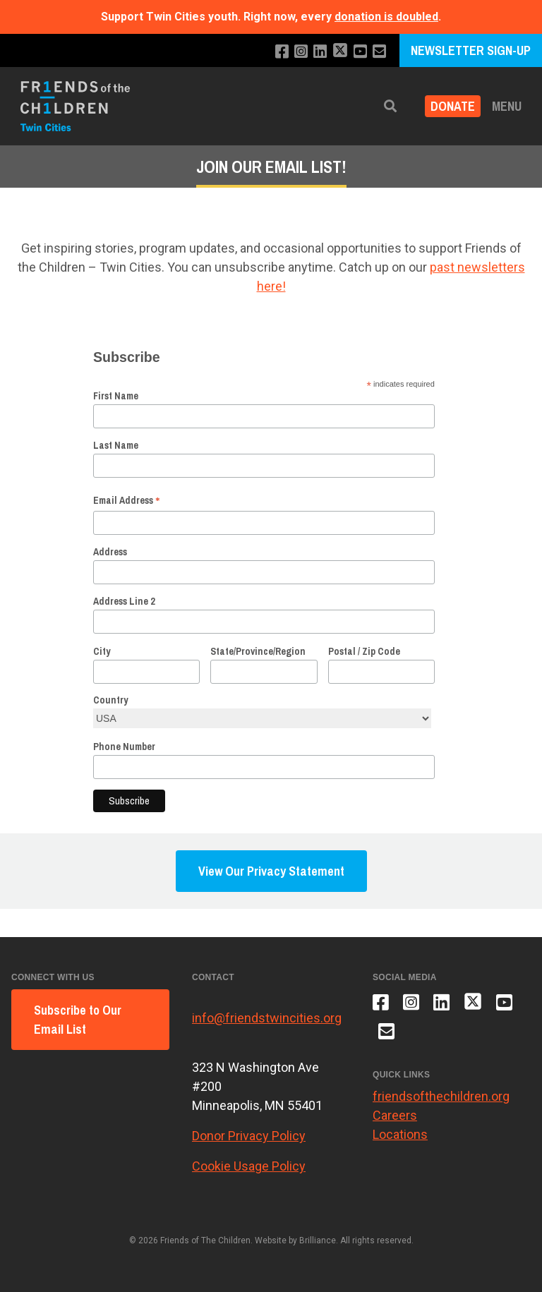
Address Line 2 (124, 601)
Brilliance (317, 1240)
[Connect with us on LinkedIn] (320, 52)
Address (110, 551)
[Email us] (379, 52)
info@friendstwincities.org (267, 1017)
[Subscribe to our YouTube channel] (360, 52)
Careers (395, 1115)
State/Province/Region (258, 651)
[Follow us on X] (340, 52)
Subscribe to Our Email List (77, 1019)
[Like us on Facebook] (282, 52)
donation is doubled (386, 16)
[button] (390, 106)
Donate (452, 106)
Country (110, 700)
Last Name (115, 445)
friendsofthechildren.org (441, 1096)
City (101, 651)
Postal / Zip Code (364, 651)
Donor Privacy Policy (249, 1135)
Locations (400, 1134)
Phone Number (124, 746)
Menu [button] (507, 106)
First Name (115, 396)
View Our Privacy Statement (271, 871)
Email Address (126, 500)
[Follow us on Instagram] (301, 52)
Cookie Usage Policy (249, 1166)
